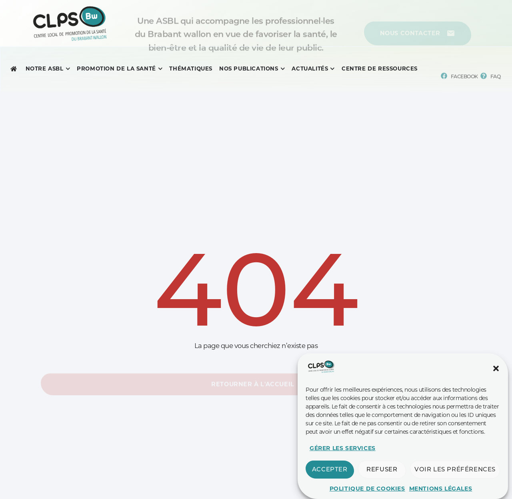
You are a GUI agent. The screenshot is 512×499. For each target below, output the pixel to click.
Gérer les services (343, 456)
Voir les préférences (455, 478)
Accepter (330, 478)
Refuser (381, 478)
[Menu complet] (45, 70)
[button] (496, 377)
